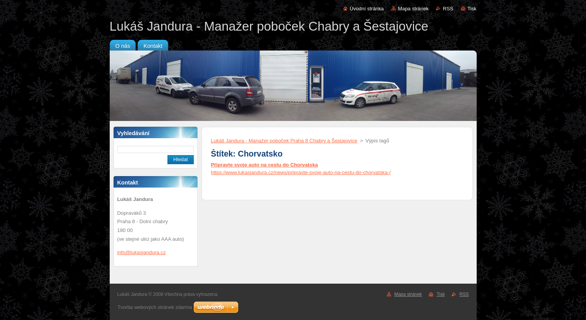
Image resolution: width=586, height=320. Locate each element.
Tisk (472, 8)
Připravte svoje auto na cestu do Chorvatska (264, 165)
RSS (448, 8)
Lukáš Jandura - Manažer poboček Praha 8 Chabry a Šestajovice (284, 141)
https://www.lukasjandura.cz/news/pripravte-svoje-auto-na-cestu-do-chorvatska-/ (301, 172)
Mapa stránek (413, 8)
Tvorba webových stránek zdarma (154, 307)
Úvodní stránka (367, 8)
